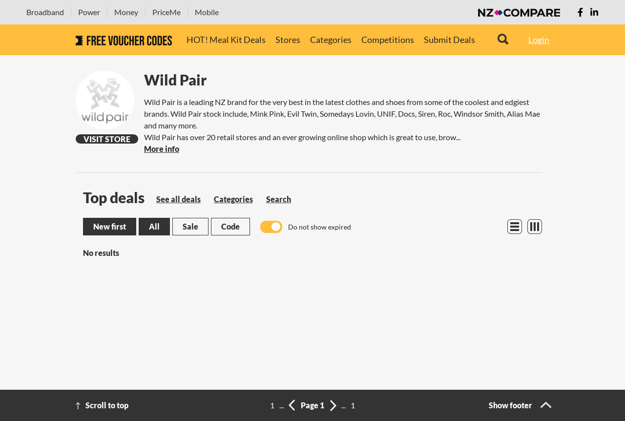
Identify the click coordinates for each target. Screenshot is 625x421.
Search (278, 199)
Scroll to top (106, 405)
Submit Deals (449, 39)
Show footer (510, 405)
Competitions (387, 39)
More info (161, 148)
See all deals (178, 199)
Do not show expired (319, 227)
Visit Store (106, 139)
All (154, 226)
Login (538, 39)
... (281, 405)
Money (126, 12)
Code (230, 226)
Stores (287, 39)
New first (109, 226)
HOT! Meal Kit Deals (226, 39)
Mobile (207, 12)
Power (89, 12)
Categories (331, 39)
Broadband (45, 12)
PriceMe (166, 12)
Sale (190, 226)
